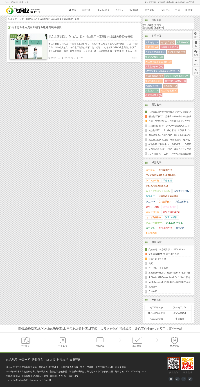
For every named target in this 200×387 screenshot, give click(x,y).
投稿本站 (170, 2)
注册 (26, 2)
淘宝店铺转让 (179, 313)
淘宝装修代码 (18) (154, 66)
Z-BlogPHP (47, 380)
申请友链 (179, 318)
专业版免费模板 (153, 217)
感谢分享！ (153, 286)
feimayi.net (33, 376)
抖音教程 (62, 359)
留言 (196, 34)
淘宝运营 (180, 228)
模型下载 (86, 10)
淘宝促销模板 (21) (154, 57)
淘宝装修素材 (152, 180)
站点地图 (12, 359)
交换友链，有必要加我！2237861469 (166, 249)
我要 (150, 263)
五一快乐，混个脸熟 (158, 268)
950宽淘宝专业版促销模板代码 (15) (162, 71)
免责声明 (161, 2)
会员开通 (190, 2)
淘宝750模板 (171, 217)
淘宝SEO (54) (182, 42)
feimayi (67, 58)
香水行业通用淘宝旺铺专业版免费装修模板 (51, 19)
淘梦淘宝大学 (179, 307)
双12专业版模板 (181, 191)
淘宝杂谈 (150, 228)
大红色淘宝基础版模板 (157, 186)
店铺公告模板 (152, 207)
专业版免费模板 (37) (155, 52)
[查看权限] (159, 27)
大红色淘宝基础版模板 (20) (158, 61)
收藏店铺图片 (152, 212)
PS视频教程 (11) (153, 86)
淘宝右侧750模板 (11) (175, 81)
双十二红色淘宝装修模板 (158, 191)
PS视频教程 (151, 233)
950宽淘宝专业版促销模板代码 (160, 175)
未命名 (14, 36)
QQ (195, 43)
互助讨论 (165, 10)
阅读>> (134, 58)
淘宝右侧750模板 (174, 223)
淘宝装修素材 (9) (169, 90)
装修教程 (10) (170, 86)
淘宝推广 (150, 196)
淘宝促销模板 (182, 201)
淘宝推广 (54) (167, 42)
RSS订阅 (50, 359)
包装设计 (119, 10)
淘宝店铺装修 (156, 307)
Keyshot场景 (103, 10)
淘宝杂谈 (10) (152, 90)
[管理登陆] (148, 27)
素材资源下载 (150, 2)
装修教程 (167, 180)
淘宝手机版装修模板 (168, 196)
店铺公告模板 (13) (154, 76)
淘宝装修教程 (165, 170)
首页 (72, 10)
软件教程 (149, 10)
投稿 (177, 10)
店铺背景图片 (165, 201)
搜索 (189, 10)
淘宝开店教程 (165, 228)
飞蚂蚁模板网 (23, 10)
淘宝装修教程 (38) (169, 47)
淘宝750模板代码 (154, 223)
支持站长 (152, 291)
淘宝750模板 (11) (153, 81)
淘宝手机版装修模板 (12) (177, 76)
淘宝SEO (150, 201)
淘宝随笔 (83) (152, 42)
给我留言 (37, 359)
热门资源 (134, 10)
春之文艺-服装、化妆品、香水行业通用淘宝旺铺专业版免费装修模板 (90, 36)
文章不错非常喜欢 (157, 259)
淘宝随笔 (150, 170)
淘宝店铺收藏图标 (171, 212)
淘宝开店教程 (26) (176, 52)
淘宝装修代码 (169, 207)
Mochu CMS (22, 380)
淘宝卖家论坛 (156, 318)
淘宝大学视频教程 (156, 313)
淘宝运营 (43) (152, 47)
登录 (21, 2)
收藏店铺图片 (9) (153, 95)
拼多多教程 (180, 2)
